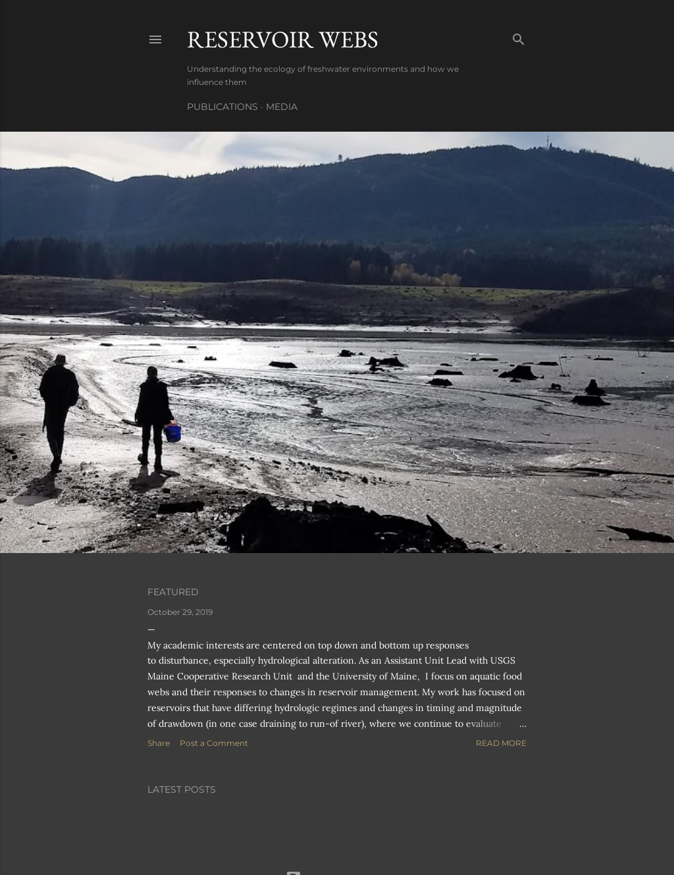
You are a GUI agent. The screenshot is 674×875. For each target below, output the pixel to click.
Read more (501, 743)
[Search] (519, 36)
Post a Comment (214, 743)
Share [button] (158, 743)
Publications (222, 107)
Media (282, 107)
